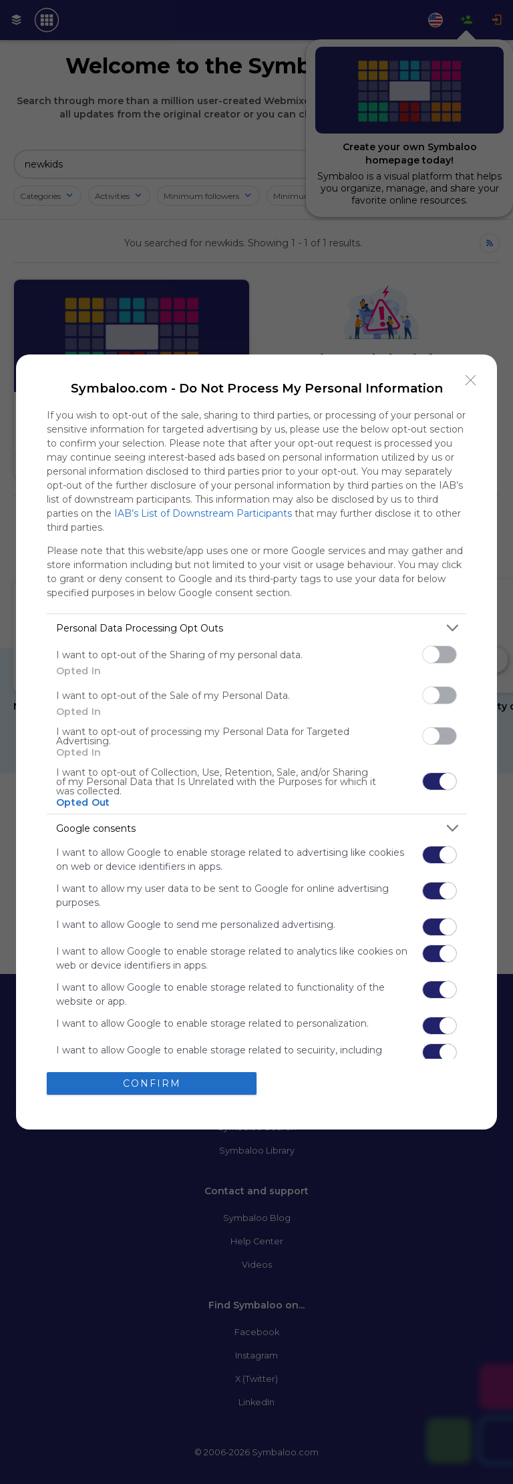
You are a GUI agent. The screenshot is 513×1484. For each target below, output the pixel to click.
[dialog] (256, 742)
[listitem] (256, 628)
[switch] (439, 655)
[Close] (471, 380)
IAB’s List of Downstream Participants (203, 513)
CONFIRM (152, 1083)
